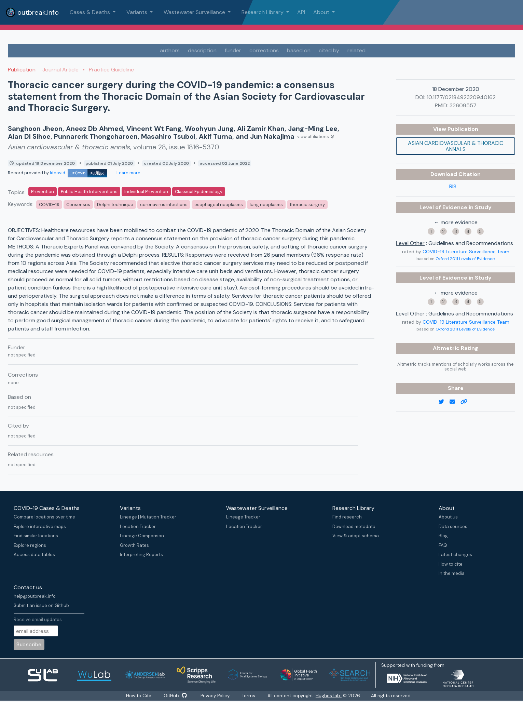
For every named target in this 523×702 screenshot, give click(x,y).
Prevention (42, 191)
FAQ (443, 545)
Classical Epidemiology (198, 191)
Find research (347, 517)
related (356, 50)
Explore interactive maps (40, 526)
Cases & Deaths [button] (90, 12)
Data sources (453, 526)
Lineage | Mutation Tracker (148, 517)
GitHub (175, 696)
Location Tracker (138, 526)
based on (299, 50)
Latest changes (455, 554)
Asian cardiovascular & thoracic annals (455, 146)
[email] (455, 402)
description (202, 50)
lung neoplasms (266, 204)
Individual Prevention (146, 191)
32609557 (463, 105)
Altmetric (447, 348)
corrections (264, 50)
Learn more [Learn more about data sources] (127, 173)
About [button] (322, 12)
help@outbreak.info (35, 596)
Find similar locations (36, 536)
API (301, 12)
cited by (329, 50)
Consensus (78, 204)
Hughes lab (332, 696)
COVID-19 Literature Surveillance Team (466, 251)
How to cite (451, 564)
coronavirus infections (164, 204)
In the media (452, 573)
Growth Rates (134, 545)
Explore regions (30, 545)
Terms (251, 696)
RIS (452, 186)
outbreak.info (32, 12)
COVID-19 (49, 204)
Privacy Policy (216, 696)
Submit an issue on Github (41, 605)
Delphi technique (115, 204)
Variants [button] (137, 12)
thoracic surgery (307, 204)
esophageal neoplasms (218, 204)
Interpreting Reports (141, 554)
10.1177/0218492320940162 (461, 97)
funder (233, 50)
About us (448, 517)
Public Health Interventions (89, 191)
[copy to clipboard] (466, 402)
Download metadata (353, 526)
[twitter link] (444, 402)
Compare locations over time (44, 517)
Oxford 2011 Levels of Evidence (465, 258)
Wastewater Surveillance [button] (195, 12)
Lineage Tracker (243, 517)
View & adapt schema (355, 536)
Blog (443, 536)
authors (170, 50)
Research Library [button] (263, 12)
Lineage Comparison (142, 536)
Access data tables (34, 554)
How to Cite (137, 696)
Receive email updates (38, 619)
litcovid (78, 173)
